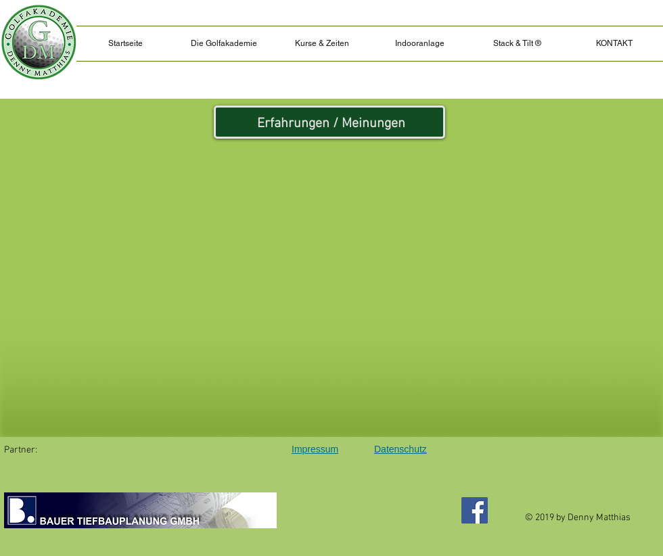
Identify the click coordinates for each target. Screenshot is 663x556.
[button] (517, 43)
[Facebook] (474, 510)
